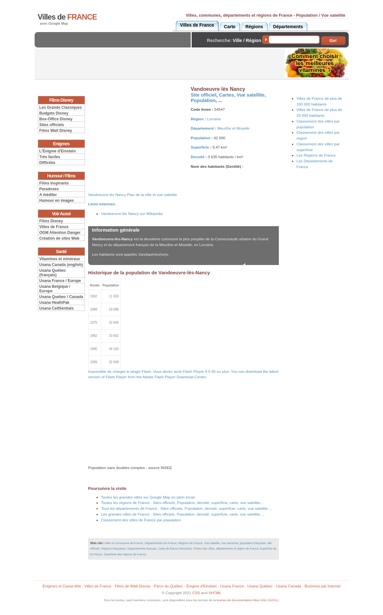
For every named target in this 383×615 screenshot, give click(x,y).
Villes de (67, 17)
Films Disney (51, 221)
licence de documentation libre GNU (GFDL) (248, 600)
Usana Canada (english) (61, 264)
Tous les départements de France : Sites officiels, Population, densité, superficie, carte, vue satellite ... (186, 508)
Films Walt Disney (55, 130)
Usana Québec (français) (52, 272)
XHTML (215, 593)
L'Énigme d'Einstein (57, 151)
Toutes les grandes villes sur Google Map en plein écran (148, 497)
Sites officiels (51, 125)
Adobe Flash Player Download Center (174, 377)
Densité (197, 157)
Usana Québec (260, 586)
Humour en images (56, 200)
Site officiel (203, 95)
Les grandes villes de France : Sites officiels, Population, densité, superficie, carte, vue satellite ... (182, 514)
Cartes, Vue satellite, (242, 95)
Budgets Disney (54, 113)
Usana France (232, 586)
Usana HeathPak (54, 302)
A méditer (48, 194)
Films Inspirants (54, 183)
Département (202, 128)
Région (197, 119)
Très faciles (49, 157)
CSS (196, 593)
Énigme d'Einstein (202, 586)
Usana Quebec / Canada (61, 297)
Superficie (200, 147)
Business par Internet (322, 586)
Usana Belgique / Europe (55, 288)
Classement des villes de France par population (141, 520)
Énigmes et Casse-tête (62, 586)
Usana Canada (288, 586)
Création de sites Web (59, 238)
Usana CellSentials (56, 308)
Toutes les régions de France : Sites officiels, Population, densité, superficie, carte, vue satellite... (182, 502)
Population (203, 100)
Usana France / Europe (60, 280)
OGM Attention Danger (60, 232)
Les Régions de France (316, 155)
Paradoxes (49, 189)
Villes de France (54, 227)
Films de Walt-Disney (132, 586)
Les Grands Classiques (60, 107)
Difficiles (47, 162)
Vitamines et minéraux (59, 259)
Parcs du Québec (168, 586)
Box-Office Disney (55, 119)
